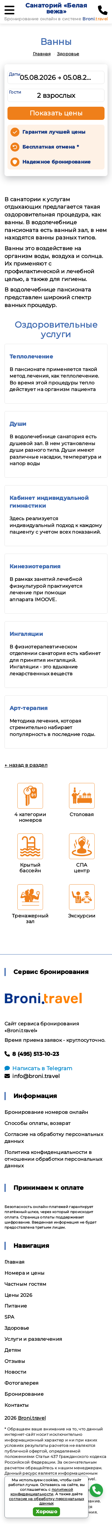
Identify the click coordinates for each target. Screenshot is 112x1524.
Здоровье (68, 53)
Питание (15, 1306)
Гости (15, 92)
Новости (15, 1372)
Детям (12, 1350)
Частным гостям (25, 1284)
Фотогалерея (21, 1383)
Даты (14, 74)
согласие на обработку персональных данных (46, 1501)
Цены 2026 (18, 1295)
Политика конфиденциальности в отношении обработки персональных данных (53, 1159)
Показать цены (56, 113)
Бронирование (24, 1394)
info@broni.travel (32, 1076)
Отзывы (14, 1361)
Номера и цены (24, 1273)
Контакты (16, 1405)
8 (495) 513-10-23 (31, 1054)
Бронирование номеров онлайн (46, 1112)
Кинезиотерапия (35, 566)
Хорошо (46, 1511)
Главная (41, 53)
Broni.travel (32, 1418)
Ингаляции (26, 634)
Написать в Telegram (38, 1068)
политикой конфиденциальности (41, 1491)
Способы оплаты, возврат (37, 1123)
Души (18, 424)
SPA (9, 1317)
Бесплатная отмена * (50, 147)
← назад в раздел (25, 765)
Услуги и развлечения (33, 1339)
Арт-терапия (29, 708)
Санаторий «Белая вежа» (56, 8)
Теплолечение (31, 356)
